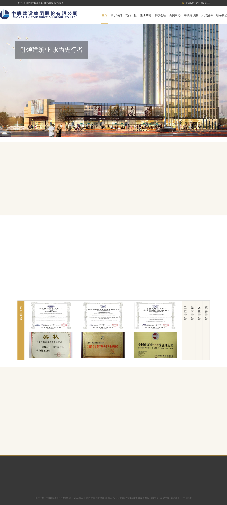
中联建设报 (191, 15)
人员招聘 (207, 15)
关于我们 (116, 15)
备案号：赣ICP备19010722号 (156, 498)
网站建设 (175, 498)
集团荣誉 (145, 15)
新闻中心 (175, 15)
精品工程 (131, 15)
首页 (104, 15)
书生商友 (187, 498)
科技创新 (160, 15)
